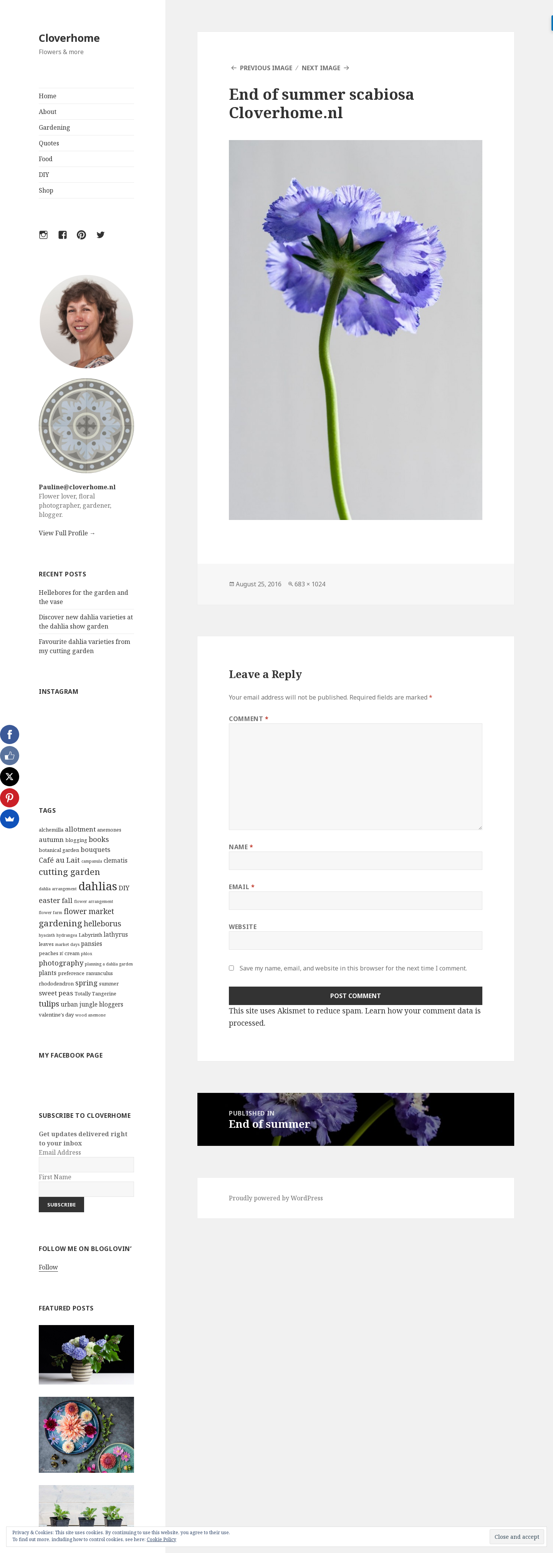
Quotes (49, 143)
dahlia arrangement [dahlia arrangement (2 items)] (58, 888)
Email (242, 887)
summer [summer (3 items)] (109, 983)
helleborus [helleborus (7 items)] (102, 923)
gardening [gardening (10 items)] (60, 923)
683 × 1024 (310, 584)
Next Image (321, 68)
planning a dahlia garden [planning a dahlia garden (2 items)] (109, 964)
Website (243, 927)
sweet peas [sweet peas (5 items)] (56, 993)
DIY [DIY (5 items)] (124, 887)
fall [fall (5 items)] (67, 900)
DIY (44, 174)
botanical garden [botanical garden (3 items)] (59, 850)
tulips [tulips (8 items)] (49, 1003)
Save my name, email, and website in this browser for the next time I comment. (353, 968)
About (47, 111)
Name (241, 847)
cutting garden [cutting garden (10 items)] (69, 872)
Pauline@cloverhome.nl (77, 487)
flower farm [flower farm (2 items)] (50, 912)
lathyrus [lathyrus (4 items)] (116, 934)
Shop (46, 190)
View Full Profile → (67, 533)
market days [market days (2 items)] (67, 944)
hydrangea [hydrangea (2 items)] (66, 935)
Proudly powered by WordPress (276, 1198)
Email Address (60, 1152)
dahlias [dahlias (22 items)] (97, 886)
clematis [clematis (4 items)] (115, 860)
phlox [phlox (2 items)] (86, 953)
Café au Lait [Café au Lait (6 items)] (59, 860)
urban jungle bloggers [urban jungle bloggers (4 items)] (92, 1004)
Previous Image (266, 68)
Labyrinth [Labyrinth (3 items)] (90, 934)
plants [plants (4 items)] (47, 973)
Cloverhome (69, 38)
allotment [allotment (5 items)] (80, 829)
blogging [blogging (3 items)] (76, 840)
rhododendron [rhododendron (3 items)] (56, 983)
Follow (48, 1267)
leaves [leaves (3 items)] (46, 944)
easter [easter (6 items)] (49, 900)
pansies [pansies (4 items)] (91, 943)
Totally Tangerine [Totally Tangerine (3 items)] (95, 993)
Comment (249, 719)
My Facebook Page (71, 1055)
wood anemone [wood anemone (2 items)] (90, 1015)
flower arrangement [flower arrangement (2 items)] (93, 901)
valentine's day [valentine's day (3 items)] (56, 1014)
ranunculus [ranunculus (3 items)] (99, 973)
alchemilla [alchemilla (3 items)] (51, 829)
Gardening (54, 127)
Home (47, 96)
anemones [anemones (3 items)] (109, 829)
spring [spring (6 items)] (86, 982)
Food (46, 159)
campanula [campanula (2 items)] (91, 861)
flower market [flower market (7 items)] (89, 911)
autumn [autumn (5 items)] (51, 839)
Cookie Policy (161, 1539)
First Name (55, 1177)
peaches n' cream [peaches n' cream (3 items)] (59, 953)
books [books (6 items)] (99, 839)
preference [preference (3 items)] (71, 973)
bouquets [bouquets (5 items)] (95, 849)
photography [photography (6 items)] (61, 962)
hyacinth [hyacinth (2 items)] (47, 935)
